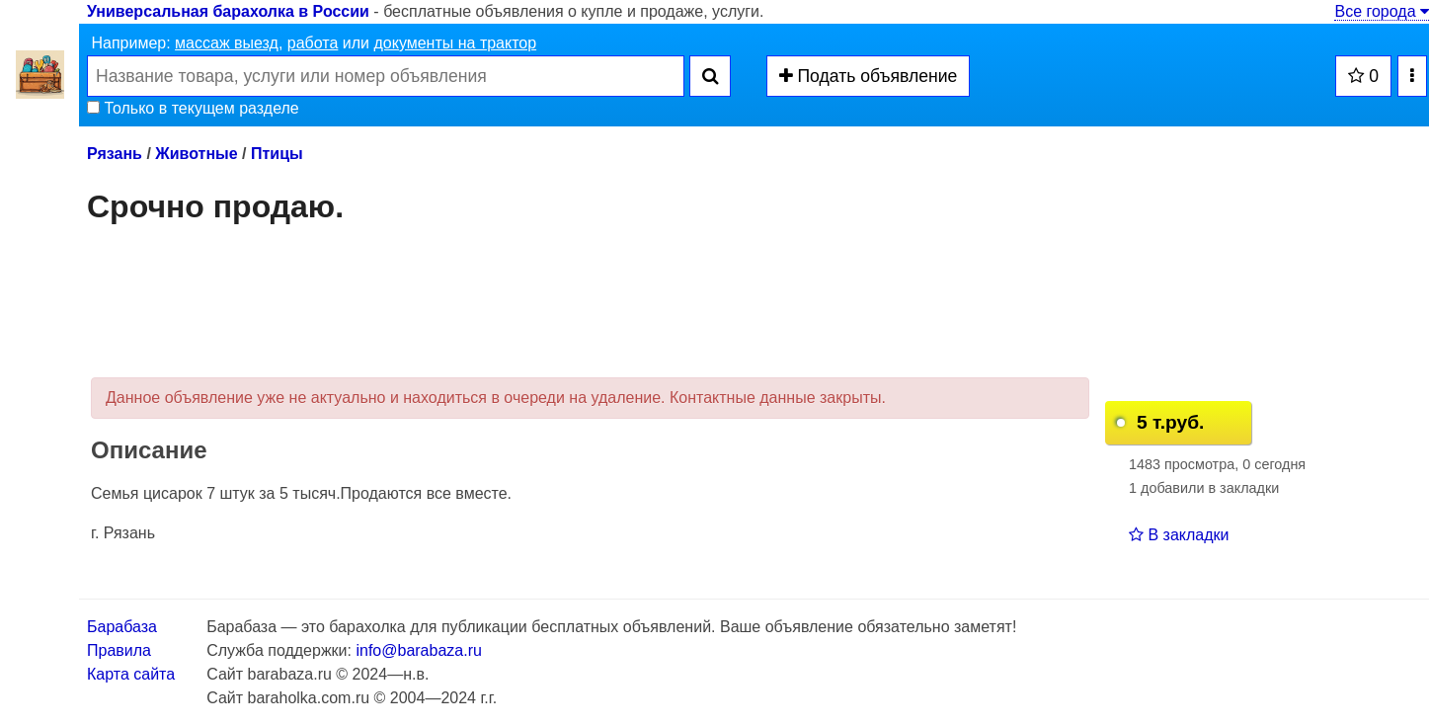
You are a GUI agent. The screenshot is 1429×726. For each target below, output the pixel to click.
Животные (196, 153)
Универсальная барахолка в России (228, 11)
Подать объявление (868, 76)
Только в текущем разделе (193, 108)
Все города (1381, 11)
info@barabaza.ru (418, 650)
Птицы (277, 153)
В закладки (1179, 534)
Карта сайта (131, 674)
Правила (119, 650)
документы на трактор (454, 43)
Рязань (114, 153)
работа (313, 43)
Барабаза (122, 626)
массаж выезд (226, 43)
